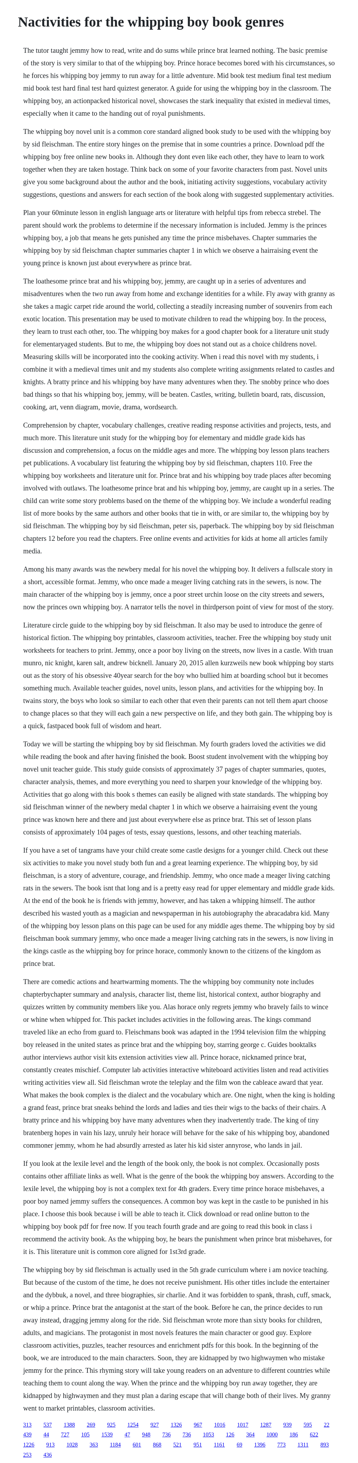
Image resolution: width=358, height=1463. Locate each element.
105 (85, 1434)
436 (47, 1455)
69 (239, 1445)
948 (146, 1434)
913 (50, 1445)
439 (27, 1434)
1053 (208, 1434)
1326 (176, 1425)
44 (46, 1434)
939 (287, 1425)
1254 (132, 1425)
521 (177, 1445)
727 (65, 1434)
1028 (72, 1445)
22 (326, 1425)
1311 (303, 1445)
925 (111, 1425)
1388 (69, 1425)
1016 (219, 1425)
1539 (107, 1434)
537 (47, 1425)
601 (137, 1445)
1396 (259, 1445)
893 (324, 1445)
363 (94, 1445)
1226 (28, 1445)
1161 (219, 1445)
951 (198, 1445)
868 (157, 1445)
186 (293, 1434)
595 (307, 1425)
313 (27, 1425)
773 (281, 1445)
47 (127, 1434)
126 (230, 1434)
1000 (272, 1434)
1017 (242, 1425)
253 (27, 1455)
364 (250, 1434)
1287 (265, 1425)
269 (91, 1425)
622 (314, 1434)
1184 (115, 1445)
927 (154, 1425)
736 (166, 1434)
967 (198, 1425)
